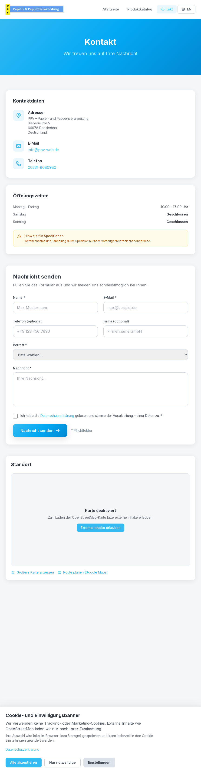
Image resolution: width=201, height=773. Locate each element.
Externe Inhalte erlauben (101, 528)
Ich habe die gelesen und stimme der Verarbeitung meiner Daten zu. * (91, 416)
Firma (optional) (116, 321)
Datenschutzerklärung (57, 416)
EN (186, 9)
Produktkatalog (139, 9)
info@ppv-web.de (43, 149)
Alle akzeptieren (23, 762)
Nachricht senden (40, 430)
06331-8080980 (42, 167)
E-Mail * (110, 297)
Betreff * (20, 345)
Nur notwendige (62, 762)
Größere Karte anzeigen (32, 572)
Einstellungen (99, 762)
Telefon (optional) (28, 321)
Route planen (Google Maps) (83, 572)
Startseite (111, 9)
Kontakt (167, 9)
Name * (19, 297)
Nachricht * (22, 368)
